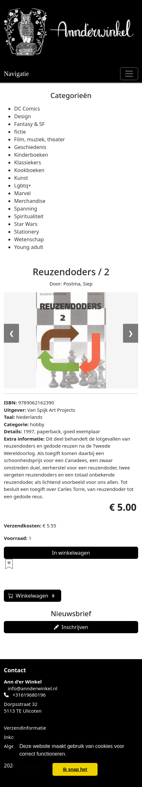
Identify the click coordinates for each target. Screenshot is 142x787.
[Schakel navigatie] (129, 73)
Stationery (26, 231)
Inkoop (12, 737)
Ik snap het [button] (75, 769)
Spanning (25, 208)
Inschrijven (71, 627)
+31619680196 (29, 695)
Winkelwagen (32, 595)
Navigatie (16, 73)
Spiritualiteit (28, 216)
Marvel (22, 193)
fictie (20, 131)
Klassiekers (27, 162)
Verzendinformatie (25, 728)
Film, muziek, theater (39, 139)
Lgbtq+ (22, 185)
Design (22, 116)
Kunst (21, 177)
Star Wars (25, 224)
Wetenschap (29, 239)
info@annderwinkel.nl (32, 688)
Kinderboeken (31, 154)
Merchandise (29, 200)
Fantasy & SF (29, 124)
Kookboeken (29, 170)
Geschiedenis (30, 147)
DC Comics (27, 108)
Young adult (28, 247)
